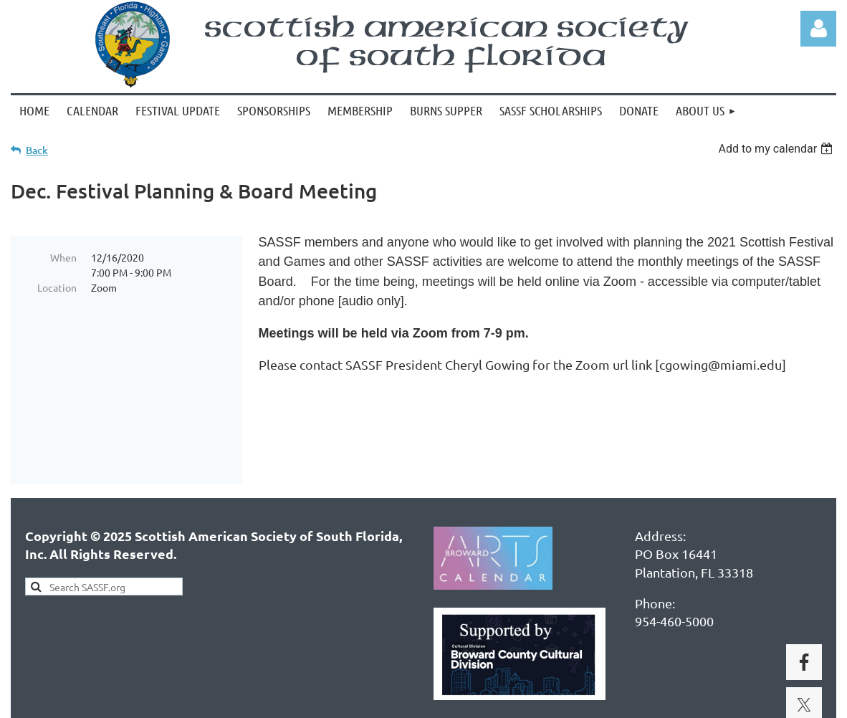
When (63, 257)
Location (57, 287)
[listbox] (777, 149)
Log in (818, 29)
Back (37, 150)
